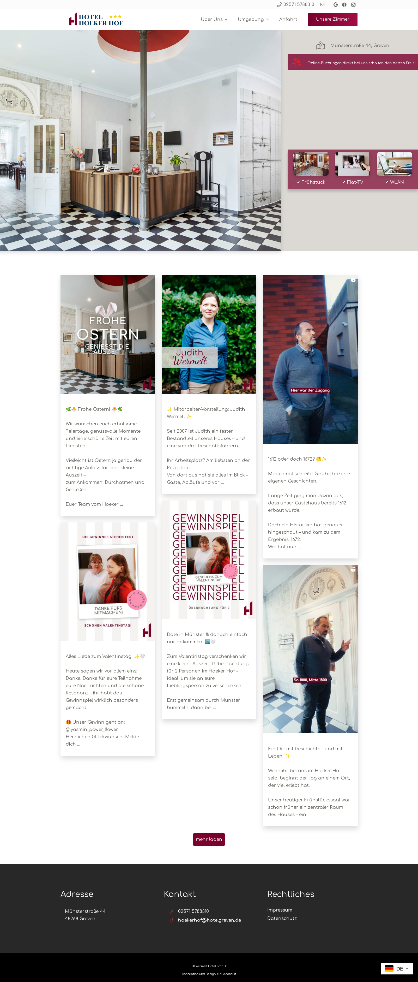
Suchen (353, 132)
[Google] (335, 4)
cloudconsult (226, 974)
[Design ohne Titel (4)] (94, 19)
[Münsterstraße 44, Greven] (323, 46)
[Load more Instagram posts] (209, 839)
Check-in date (193, 121)
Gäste (305, 121)
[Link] (322, 4)
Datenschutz (282, 918)
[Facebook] (344, 4)
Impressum (279, 910)
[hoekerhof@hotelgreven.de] (173, 920)
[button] (225, 19)
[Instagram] (353, 4)
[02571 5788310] (173, 911)
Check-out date (250, 121)
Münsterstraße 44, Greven (359, 45)
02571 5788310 (193, 911)
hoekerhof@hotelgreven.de (209, 920)
